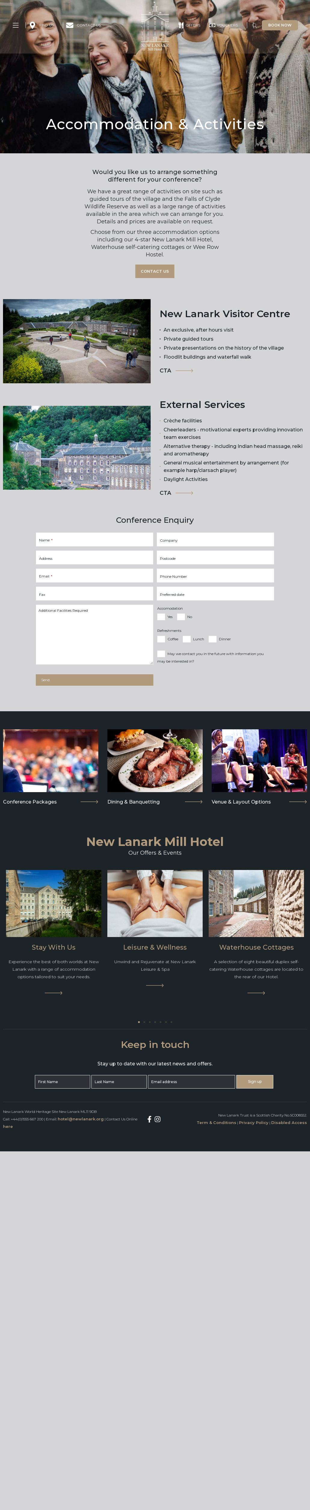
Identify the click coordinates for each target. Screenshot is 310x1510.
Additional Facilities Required (63, 610)
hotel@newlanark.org (81, 1118)
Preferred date (172, 594)
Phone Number (173, 576)
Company (169, 540)
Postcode (168, 558)
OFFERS (193, 25)
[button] (254, 26)
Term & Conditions (216, 1122)
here (8, 1126)
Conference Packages (30, 802)
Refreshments (169, 630)
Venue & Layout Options (241, 802)
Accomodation (170, 608)
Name (46, 540)
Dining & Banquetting (133, 802)
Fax (42, 594)
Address (45, 558)
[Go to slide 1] (139, 1022)
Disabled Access (289, 1122)
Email (45, 576)
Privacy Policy (254, 1122)
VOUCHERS (227, 25)
